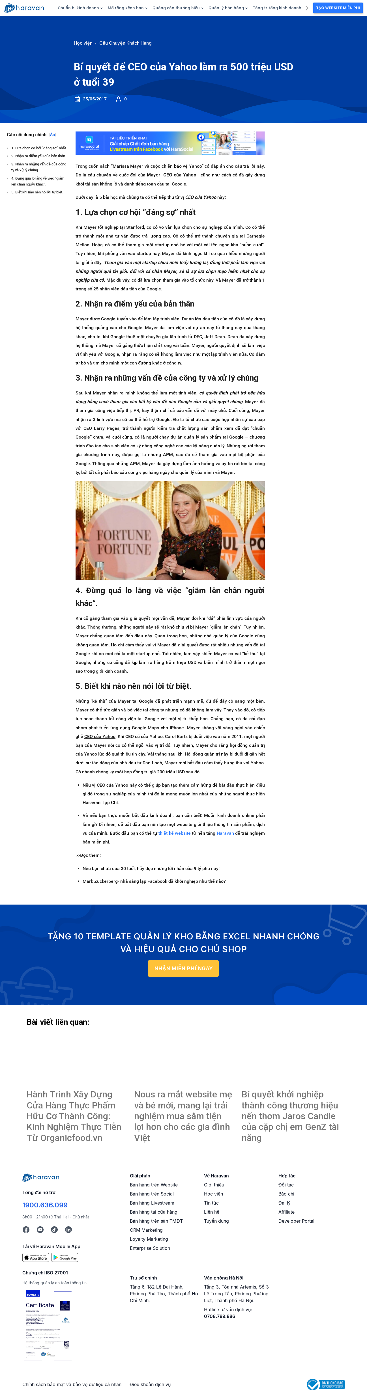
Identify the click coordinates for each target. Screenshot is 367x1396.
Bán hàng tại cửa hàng (153, 1212)
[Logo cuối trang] (40, 1177)
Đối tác (286, 1185)
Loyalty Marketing (149, 1239)
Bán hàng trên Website (154, 1185)
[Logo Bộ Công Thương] (326, 1384)
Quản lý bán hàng (228, 8)
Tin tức (211, 1203)
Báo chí (286, 1194)
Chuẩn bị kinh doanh (80, 8)
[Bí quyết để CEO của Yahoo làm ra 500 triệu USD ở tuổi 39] (76, 1059)
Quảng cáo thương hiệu (178, 8)
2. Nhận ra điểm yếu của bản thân (38, 156)
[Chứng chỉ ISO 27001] (47, 1326)
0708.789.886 (219, 1316)
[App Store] (35, 1257)
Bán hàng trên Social (152, 1194)
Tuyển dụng (216, 1221)
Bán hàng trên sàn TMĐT (156, 1221)
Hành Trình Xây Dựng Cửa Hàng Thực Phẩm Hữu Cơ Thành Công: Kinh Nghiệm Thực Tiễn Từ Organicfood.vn (74, 1116)
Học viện (213, 1194)
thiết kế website (174, 833)
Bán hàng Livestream (152, 1203)
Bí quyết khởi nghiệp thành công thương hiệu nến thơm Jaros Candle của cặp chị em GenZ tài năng (290, 1116)
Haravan (225, 833)
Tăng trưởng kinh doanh (279, 8)
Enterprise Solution (150, 1248)
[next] (306, 7)
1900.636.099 (45, 1205)
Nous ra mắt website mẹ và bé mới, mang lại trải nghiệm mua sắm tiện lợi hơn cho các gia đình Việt (183, 1116)
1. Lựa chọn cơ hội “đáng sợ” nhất (38, 148)
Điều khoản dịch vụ (150, 1384)
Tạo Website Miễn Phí (338, 8)
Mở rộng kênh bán (127, 8)
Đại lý (284, 1203)
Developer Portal (296, 1221)
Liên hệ (211, 1212)
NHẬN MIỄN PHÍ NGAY (183, 968)
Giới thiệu (214, 1185)
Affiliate (286, 1212)
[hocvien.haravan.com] (24, 8)
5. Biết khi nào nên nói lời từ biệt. (37, 192)
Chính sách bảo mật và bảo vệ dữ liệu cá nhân (71, 1384)
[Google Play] (64, 1257)
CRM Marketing (146, 1230)
